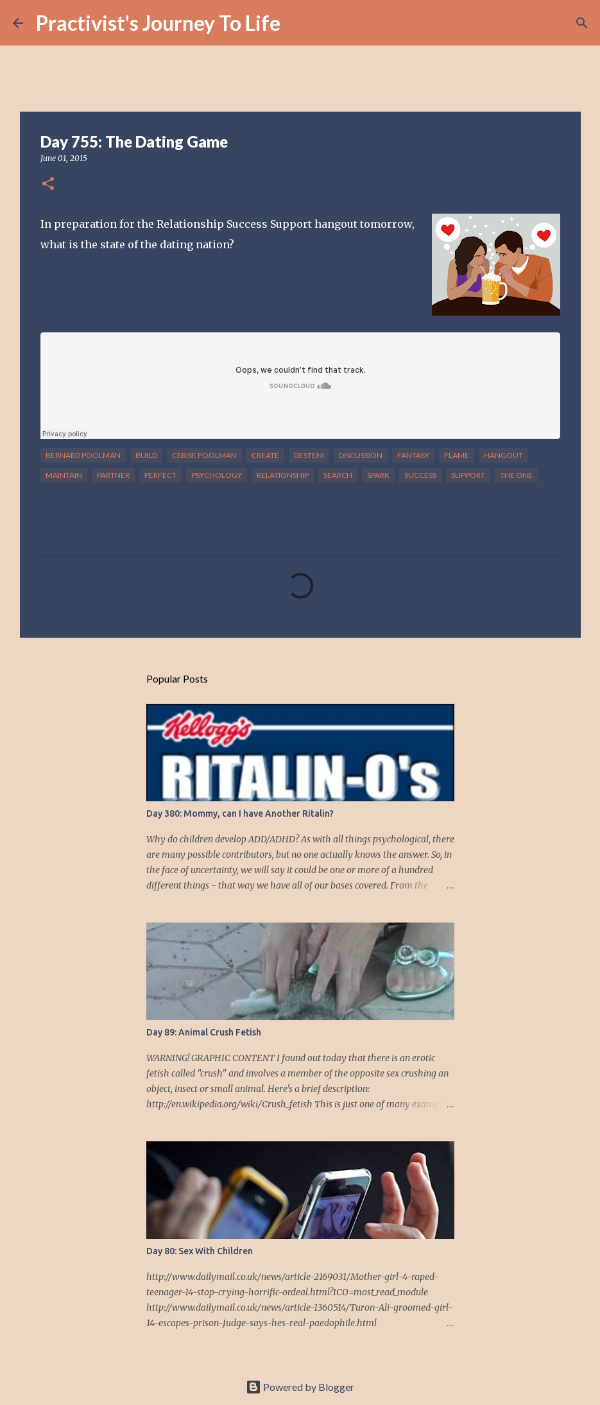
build (146, 455)
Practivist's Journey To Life (158, 22)
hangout (503, 455)
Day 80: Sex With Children (199, 1251)
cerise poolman (204, 455)
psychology (216, 475)
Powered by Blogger (300, 1387)
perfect (160, 475)
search (337, 475)
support (468, 475)
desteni (309, 455)
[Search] (298, 23)
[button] (48, 184)
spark (378, 475)
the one (516, 475)
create (265, 455)
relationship (283, 475)
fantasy (413, 455)
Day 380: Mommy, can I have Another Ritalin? (240, 813)
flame (456, 455)
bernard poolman (83, 455)
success (420, 475)
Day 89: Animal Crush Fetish (203, 1032)
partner (113, 475)
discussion (360, 455)
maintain (64, 475)
